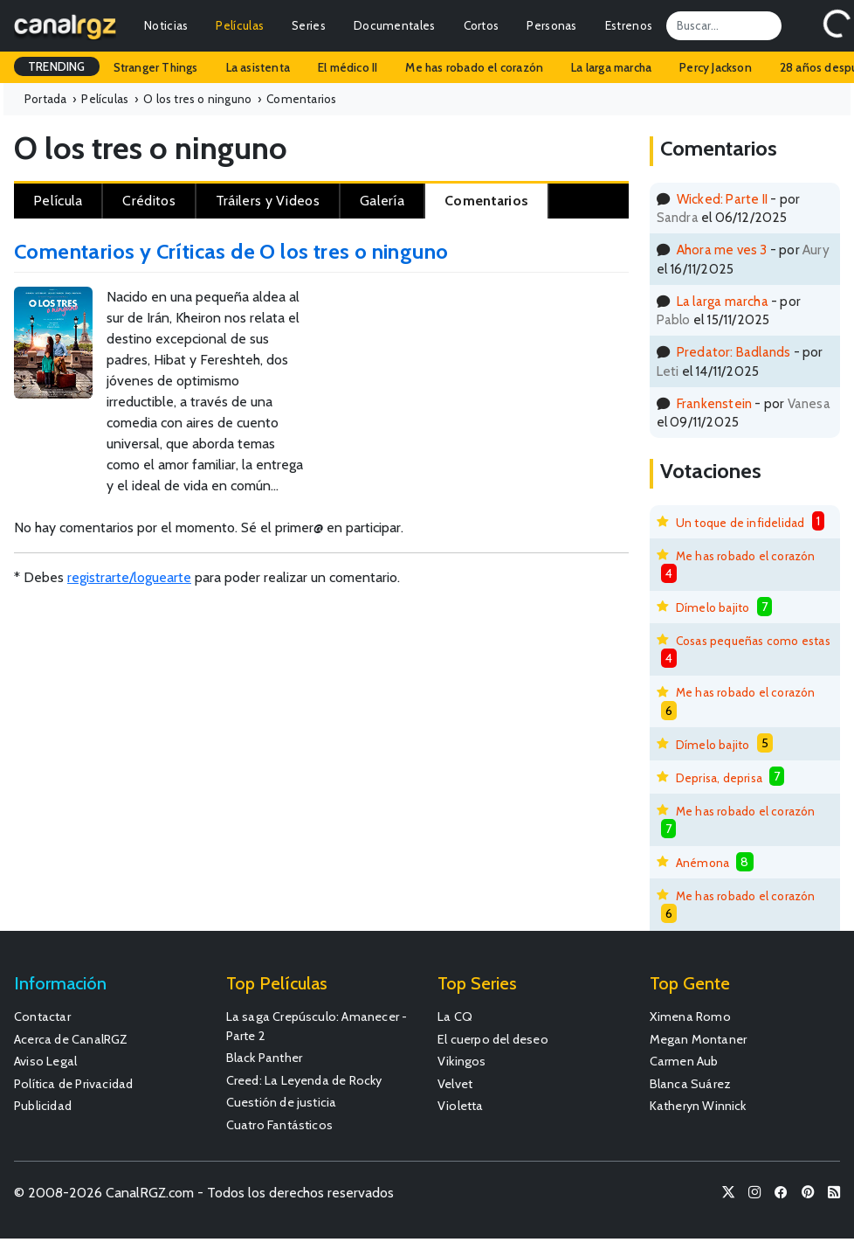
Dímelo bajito (713, 607)
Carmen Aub (684, 1061)
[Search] (724, 25)
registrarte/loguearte (129, 577)
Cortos (481, 25)
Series (309, 25)
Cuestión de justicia (281, 1102)
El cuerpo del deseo (492, 1039)
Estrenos (628, 25)
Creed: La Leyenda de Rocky (304, 1080)
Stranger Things (156, 67)
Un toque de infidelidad (740, 523)
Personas (551, 25)
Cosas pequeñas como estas (753, 641)
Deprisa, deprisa (719, 778)
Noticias (166, 25)
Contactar (42, 1016)
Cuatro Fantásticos (280, 1125)
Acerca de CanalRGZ (71, 1039)
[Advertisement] (583, 344)
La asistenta (258, 67)
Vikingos (461, 1061)
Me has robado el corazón (474, 67)
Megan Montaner (698, 1039)
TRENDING (57, 66)
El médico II (347, 67)
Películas (240, 25)
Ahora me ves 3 (722, 249)
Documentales (395, 25)
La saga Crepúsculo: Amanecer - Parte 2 (317, 1026)
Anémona (702, 863)
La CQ (454, 1016)
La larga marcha (611, 67)
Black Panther (264, 1057)
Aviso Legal (45, 1061)
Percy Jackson (715, 67)
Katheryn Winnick (698, 1106)
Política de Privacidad (73, 1084)
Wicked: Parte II (722, 199)
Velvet (454, 1084)
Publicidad (43, 1106)
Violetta (460, 1106)
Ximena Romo (690, 1016)
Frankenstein (714, 403)
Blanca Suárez (691, 1084)
